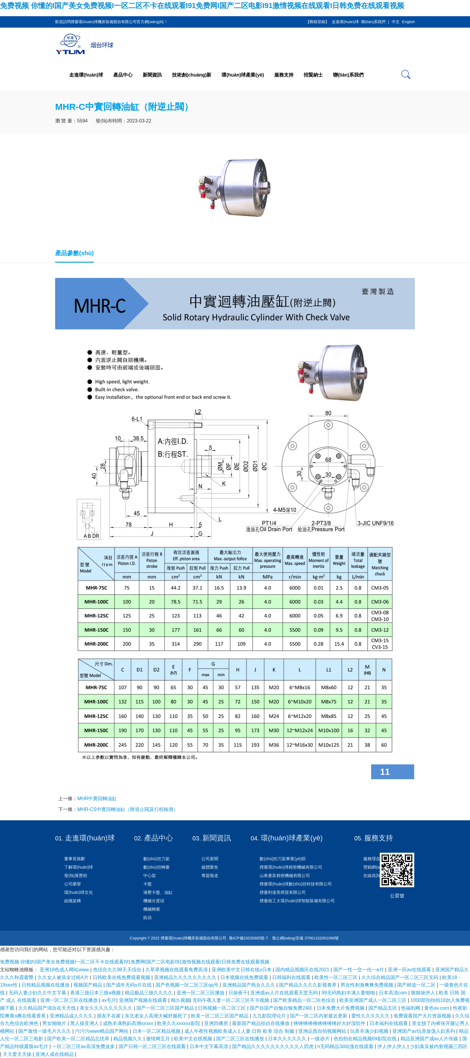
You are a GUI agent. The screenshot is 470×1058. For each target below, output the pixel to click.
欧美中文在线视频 (193, 1038)
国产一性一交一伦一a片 (359, 969)
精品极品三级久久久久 (149, 992)
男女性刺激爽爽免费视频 (367, 984)
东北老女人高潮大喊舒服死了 (156, 1015)
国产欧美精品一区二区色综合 (305, 1000)
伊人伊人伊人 (392, 1046)
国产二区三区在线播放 (240, 1038)
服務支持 (283, 74)
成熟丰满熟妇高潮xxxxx (128, 1023)
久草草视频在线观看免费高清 (177, 969)
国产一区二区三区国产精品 (165, 1008)
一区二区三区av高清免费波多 (84, 1046)
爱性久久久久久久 (371, 1015)
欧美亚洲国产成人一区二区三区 (373, 1000)
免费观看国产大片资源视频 (423, 1015)
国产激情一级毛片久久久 (45, 1031)
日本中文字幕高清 (209, 1046)
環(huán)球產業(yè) (243, 74)
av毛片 (109, 1000)
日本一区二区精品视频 (157, 1031)
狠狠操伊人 (423, 992)
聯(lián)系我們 (373, 22)
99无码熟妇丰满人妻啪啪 (349, 992)
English (408, 22)
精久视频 (180, 1000)
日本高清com (394, 992)
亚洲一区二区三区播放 (201, 992)
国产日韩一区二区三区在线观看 (153, 1046)
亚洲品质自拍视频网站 (322, 1031)
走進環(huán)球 (345, 22)
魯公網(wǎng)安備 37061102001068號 (305, 938)
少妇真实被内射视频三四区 (439, 1046)
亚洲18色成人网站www (65, 969)
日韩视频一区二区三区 (222, 1008)
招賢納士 (313, 74)
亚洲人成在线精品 (55, 1054)
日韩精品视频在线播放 (46, 984)
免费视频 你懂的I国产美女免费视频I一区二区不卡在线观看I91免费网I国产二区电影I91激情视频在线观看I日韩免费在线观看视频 (202, 6)
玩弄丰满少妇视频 (370, 1031)
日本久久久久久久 (288, 1038)
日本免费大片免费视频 (341, 1008)
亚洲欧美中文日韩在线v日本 (242, 969)
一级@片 (320, 1038)
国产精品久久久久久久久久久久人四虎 (273, 1046)
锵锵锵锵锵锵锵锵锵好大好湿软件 (330, 1023)
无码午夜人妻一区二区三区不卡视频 (231, 1000)
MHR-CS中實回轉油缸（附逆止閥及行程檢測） (127, 809)
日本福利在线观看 (389, 1023)
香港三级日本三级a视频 (96, 992)
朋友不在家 (109, 1015)
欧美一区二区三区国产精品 (220, 1015)
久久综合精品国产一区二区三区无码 (400, 977)
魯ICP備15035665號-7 (248, 938)
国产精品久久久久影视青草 (308, 984)
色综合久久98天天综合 (118, 969)
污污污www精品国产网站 (102, 1031)
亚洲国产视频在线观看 (143, 1000)
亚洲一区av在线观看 (410, 969)
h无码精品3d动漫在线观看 (346, 1046)
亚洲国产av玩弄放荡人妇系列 (424, 1031)
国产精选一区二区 (417, 984)
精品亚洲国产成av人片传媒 (430, 1038)
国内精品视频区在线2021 (303, 969)
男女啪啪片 (54, 1023)
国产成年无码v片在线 (129, 984)
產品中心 (122, 74)
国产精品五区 (383, 1008)
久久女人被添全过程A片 (63, 977)
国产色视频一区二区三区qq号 (188, 984)
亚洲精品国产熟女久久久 (249, 984)
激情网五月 (158, 1038)
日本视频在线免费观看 (244, 977)
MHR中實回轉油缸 (97, 798)
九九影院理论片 (269, 1015)
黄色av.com (437, 1008)
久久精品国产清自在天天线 (47, 1008)
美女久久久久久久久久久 (107, 1008)
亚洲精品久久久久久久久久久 (186, 977)
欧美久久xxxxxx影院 (179, 1023)
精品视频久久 (128, 1038)
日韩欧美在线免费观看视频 (122, 977)
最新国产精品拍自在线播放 (261, 1023)
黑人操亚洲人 (85, 1023)
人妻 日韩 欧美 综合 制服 (268, 1031)
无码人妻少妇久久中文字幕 (38, 992)
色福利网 (411, 1008)
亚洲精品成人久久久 (72, 1015)
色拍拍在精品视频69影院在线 (366, 1038)
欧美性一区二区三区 (336, 977)
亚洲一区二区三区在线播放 (69, 1000)
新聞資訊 (152, 74)
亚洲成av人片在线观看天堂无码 (284, 992)
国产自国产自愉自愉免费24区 (282, 1008)
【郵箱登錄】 (317, 22)
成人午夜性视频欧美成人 (211, 1031)
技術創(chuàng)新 (192, 74)
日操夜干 (238, 992)
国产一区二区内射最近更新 (319, 1015)
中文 (396, 22)
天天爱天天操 (18, 1054)
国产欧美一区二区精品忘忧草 (79, 1038)
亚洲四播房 (216, 1023)
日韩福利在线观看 (292, 977)
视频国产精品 (88, 984)
